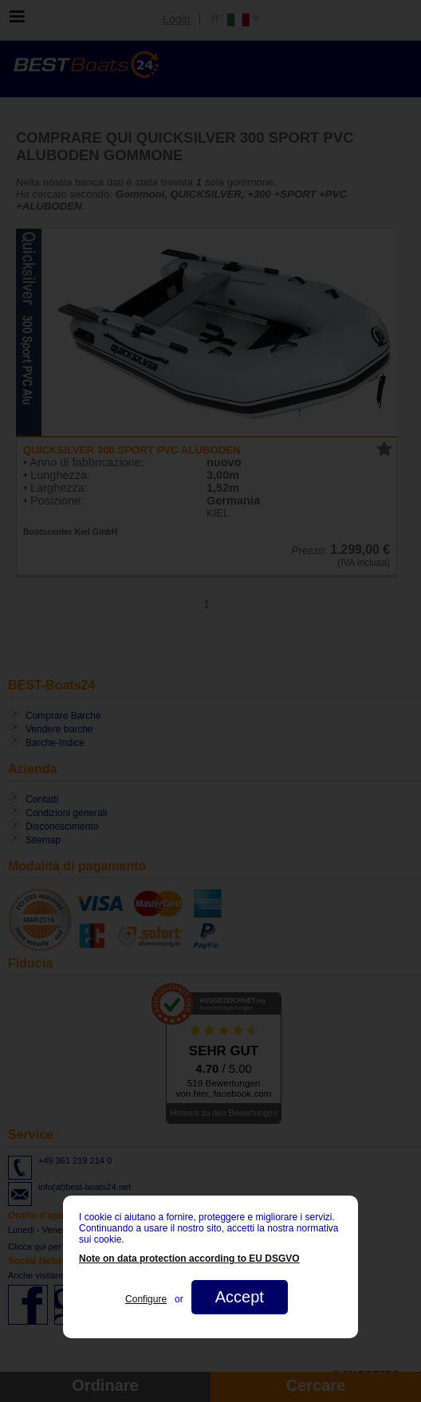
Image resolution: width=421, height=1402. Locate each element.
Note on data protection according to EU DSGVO (189, 1258)
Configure (146, 1299)
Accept (239, 1297)
